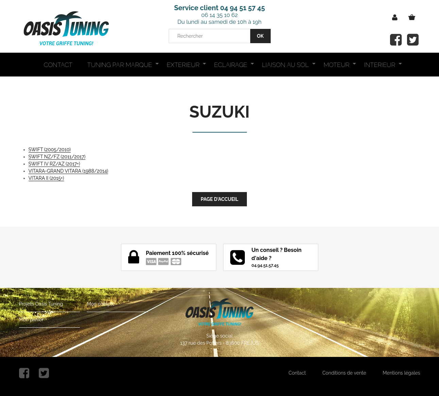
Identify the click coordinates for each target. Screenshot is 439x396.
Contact (297, 373)
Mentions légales (401, 373)
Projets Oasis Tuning (41, 304)
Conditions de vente (344, 373)
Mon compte (101, 304)
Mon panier (31, 319)
